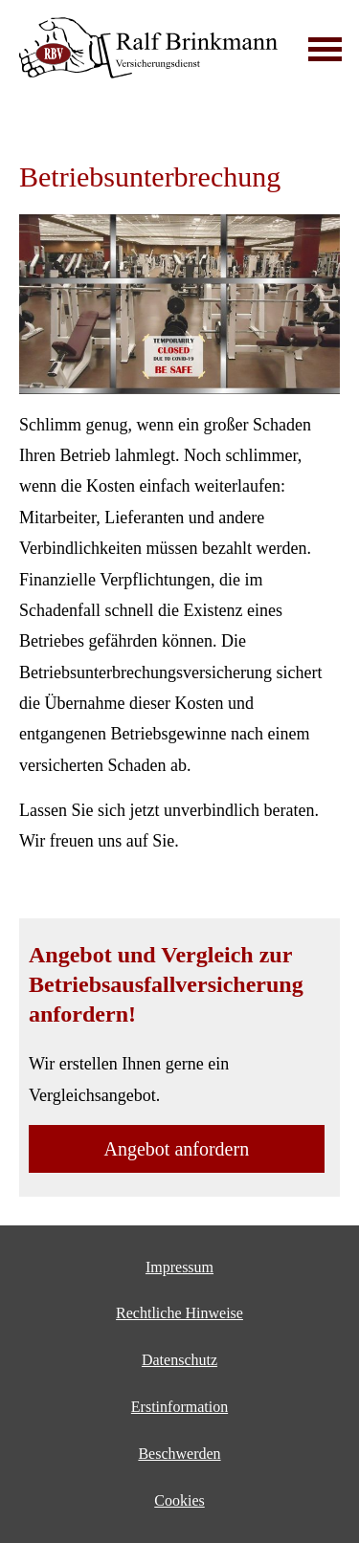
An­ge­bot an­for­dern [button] (177, 1148)
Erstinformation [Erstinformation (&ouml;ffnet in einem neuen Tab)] (179, 1407)
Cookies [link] (179, 1500)
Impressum (179, 1267)
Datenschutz (179, 1360)
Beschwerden (179, 1453)
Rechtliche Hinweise (179, 1313)
